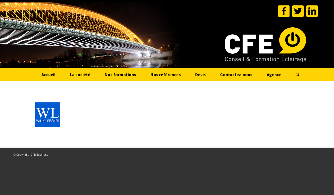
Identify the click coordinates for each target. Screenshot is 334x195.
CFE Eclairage (39, 155)
